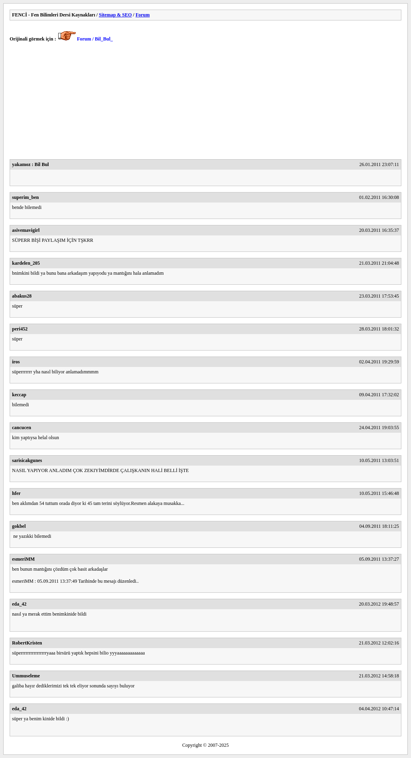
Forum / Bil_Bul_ (95, 39)
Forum (143, 15)
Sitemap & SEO (115, 15)
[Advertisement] (205, 103)
